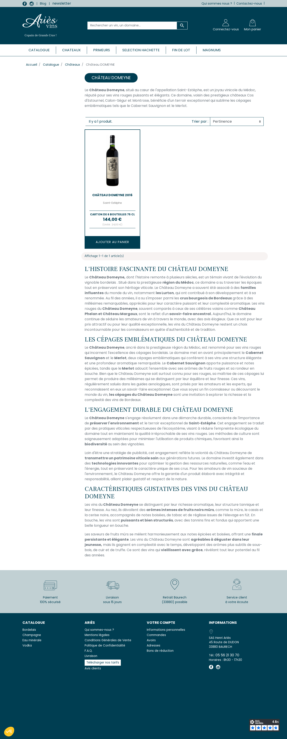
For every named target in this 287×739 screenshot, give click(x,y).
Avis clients (93, 668)
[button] (9, 731)
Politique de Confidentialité (105, 645)
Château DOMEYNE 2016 (112, 195)
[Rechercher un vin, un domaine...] (132, 25)
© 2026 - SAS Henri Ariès (143, 733)
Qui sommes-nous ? (99, 630)
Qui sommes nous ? (217, 3)
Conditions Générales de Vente (108, 640)
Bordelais (29, 630)
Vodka (27, 645)
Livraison (91, 656)
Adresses (153, 645)
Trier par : (200, 121)
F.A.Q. (88, 651)
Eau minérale (31, 640)
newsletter (61, 3)
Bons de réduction (160, 651)
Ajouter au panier (112, 242)
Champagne (31, 635)
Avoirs (151, 640)
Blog (43, 3)
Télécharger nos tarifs (102, 662)
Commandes (156, 635)
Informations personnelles (166, 630)
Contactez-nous (249, 3)
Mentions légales (97, 635)
